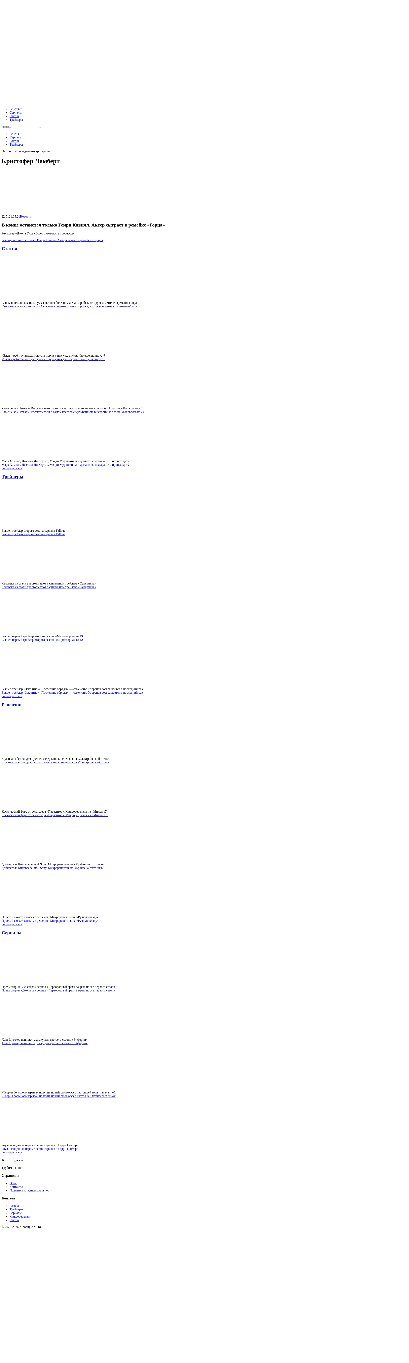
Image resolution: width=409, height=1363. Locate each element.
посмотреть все (12, 468)
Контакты (16, 1186)
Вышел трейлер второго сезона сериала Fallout (33, 534)
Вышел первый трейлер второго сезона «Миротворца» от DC (43, 639)
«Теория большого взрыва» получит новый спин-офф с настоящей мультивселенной (59, 1096)
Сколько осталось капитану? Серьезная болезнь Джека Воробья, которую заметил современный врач (70, 306)
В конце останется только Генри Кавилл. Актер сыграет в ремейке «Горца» (52, 240)
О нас (13, 1183)
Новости (25, 216)
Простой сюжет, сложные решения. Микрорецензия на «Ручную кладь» (50, 920)
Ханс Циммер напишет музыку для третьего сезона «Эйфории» (45, 1043)
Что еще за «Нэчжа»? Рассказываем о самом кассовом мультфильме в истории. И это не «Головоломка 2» (73, 412)
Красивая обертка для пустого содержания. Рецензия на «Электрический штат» (55, 762)
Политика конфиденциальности (31, 1190)
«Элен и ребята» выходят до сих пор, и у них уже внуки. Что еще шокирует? (53, 359)
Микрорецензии (20, 1216)
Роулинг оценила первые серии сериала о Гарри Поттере (40, 1148)
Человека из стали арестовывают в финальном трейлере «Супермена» (49, 587)
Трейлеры (16, 119)
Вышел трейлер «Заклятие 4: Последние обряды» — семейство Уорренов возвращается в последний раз (72, 692)
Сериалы (16, 112)
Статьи (14, 116)
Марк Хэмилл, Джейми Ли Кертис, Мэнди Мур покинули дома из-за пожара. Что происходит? (65, 464)
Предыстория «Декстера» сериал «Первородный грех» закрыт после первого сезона (58, 990)
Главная (15, 1205)
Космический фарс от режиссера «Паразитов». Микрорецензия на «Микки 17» (55, 815)
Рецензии (16, 109)
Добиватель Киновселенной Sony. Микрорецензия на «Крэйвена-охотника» (53, 868)
